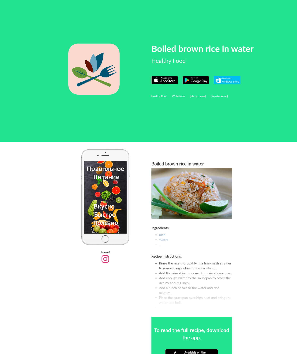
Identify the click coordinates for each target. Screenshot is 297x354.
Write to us (178, 96)
